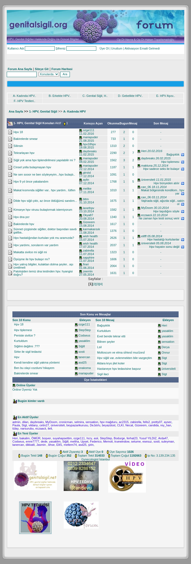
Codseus (84, 335)
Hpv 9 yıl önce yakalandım (30, 181)
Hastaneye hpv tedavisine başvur (118, 368)
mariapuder (90, 137)
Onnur (166, 352)
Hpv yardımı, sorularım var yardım (35, 245)
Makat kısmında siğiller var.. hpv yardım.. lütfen (44, 190)
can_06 (146, 187)
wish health (90, 236)
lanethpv (88, 208)
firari (85, 264)
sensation (168, 341)
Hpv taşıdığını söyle (168, 211)
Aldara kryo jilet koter (110, 363)
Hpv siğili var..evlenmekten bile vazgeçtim (124, 357)
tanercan (84, 357)
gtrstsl (87, 172)
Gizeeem (89, 222)
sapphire (88, 257)
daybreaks (90, 151)
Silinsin (18, 145)
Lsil (99, 347)
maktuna (146, 165)
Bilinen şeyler (105, 341)
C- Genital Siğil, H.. (95, 95)
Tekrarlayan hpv (24, 152)
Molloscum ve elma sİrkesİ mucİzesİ (120, 352)
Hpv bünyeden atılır (169, 183)
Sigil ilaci (102, 374)
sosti (82, 351)
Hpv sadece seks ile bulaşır (163, 168)
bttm (85, 199)
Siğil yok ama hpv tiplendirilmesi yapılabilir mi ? (44, 160)
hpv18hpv (89, 144)
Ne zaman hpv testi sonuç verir (161, 218)
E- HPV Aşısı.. (165, 95)
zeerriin (88, 271)
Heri (143, 151)
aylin (86, 179)
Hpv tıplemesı (172, 161)
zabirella (88, 250)
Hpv (16, 357)
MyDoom (147, 207)
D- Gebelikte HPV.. (130, 95)
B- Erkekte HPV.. (60, 95)
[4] (101, 284)
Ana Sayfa (16, 111)
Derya (165, 347)
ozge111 (88, 130)
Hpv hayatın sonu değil (166, 246)
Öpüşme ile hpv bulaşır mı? (31, 259)
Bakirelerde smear (25, 138)
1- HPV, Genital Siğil (43, 111)
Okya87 (88, 215)
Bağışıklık (175, 154)
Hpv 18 (18, 132)
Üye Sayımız (118, 451)
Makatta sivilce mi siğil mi (30, 252)
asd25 (83, 362)
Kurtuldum (20, 340)
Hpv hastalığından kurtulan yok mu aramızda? (43, 237)
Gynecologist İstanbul (95, 459)
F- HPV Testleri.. (24, 101)
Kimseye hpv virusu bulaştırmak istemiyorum (42, 209)
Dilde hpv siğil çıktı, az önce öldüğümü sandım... (45, 200)
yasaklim (84, 340)
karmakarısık (91, 229)
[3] (97, 284)
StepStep (85, 330)
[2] (94, 284)
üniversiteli (148, 179)
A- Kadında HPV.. (24, 95)
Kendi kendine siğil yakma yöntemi (36, 362)
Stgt (164, 357)
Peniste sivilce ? (24, 335)
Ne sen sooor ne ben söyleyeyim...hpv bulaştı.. (44, 174)
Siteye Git (42, 69)
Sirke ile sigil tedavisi (27, 351)
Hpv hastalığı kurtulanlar (165, 239)
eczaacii (146, 215)
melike (87, 188)
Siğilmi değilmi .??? (26, 346)
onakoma (85, 368)
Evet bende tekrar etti (110, 336)
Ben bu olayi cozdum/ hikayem (33, 368)
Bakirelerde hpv (23, 224)
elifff (143, 236)
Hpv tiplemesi (22, 330)
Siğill (82, 346)
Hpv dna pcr (21, 217)
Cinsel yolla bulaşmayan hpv (32, 167)
